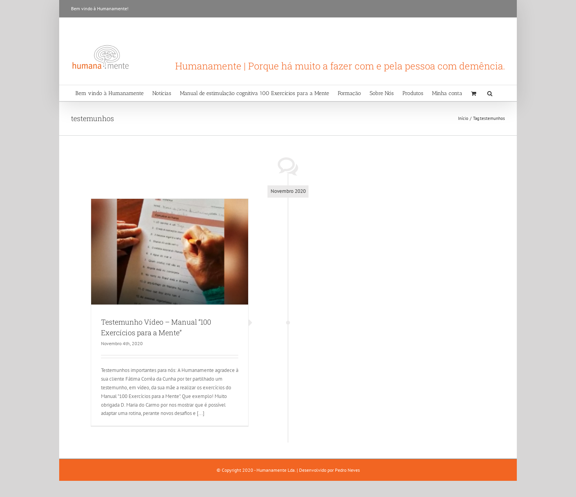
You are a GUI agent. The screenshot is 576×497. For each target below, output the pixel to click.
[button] (489, 93)
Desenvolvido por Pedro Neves (329, 470)
